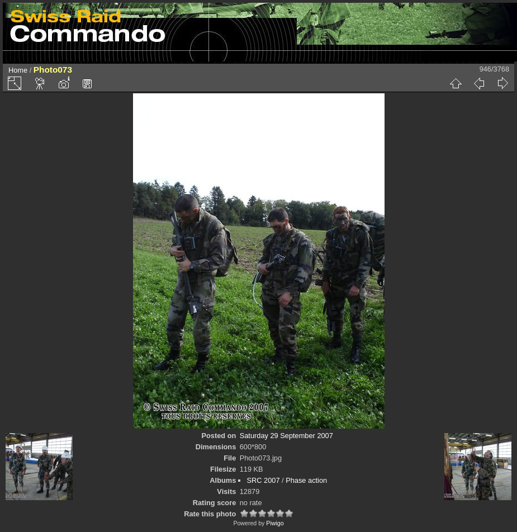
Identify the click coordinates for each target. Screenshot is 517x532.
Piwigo (274, 523)
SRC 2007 (262, 480)
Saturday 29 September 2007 (286, 435)
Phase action (306, 480)
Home (17, 70)
